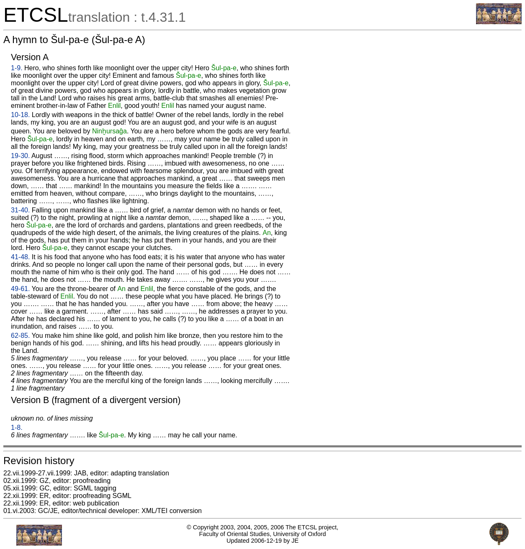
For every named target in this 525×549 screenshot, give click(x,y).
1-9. (17, 67)
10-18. (20, 114)
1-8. (17, 427)
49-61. (20, 288)
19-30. (20, 155)
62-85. (20, 335)
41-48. (20, 256)
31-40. (20, 210)
